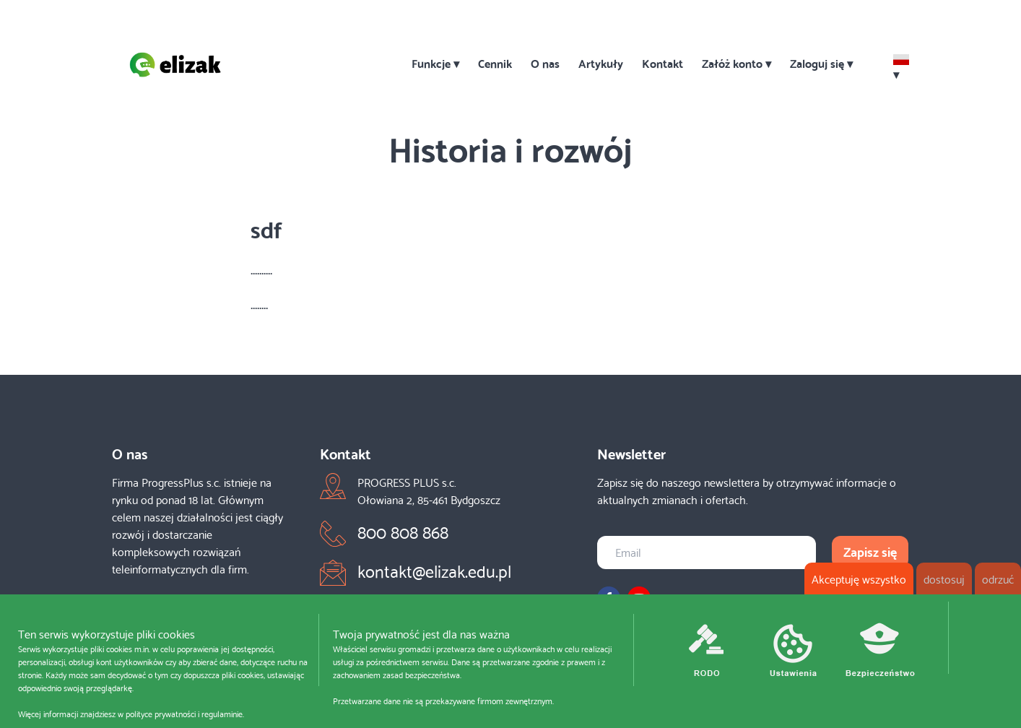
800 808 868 (402, 531)
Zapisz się (870, 551)
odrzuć (998, 578)
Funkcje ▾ (435, 63)
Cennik (495, 63)
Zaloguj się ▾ (821, 63)
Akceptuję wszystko (859, 578)
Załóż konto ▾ (736, 63)
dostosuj (944, 578)
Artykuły (600, 63)
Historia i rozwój (510, 146)
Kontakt (662, 63)
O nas (545, 63)
